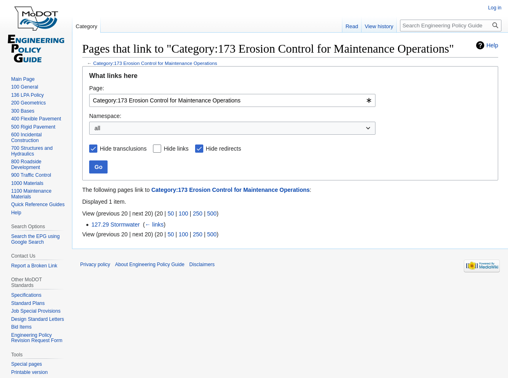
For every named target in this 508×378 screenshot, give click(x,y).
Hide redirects (223, 148)
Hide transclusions (123, 148)
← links (154, 224)
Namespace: (105, 116)
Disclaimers (202, 264)
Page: (96, 88)
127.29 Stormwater (115, 224)
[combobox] (232, 100)
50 (171, 213)
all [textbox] (97, 128)
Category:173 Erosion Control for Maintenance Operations (155, 63)
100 (183, 213)
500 (211, 213)
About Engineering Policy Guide (149, 264)
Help (492, 45)
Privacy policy (95, 264)
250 (197, 213)
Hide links (176, 148)
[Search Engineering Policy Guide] (450, 25)
